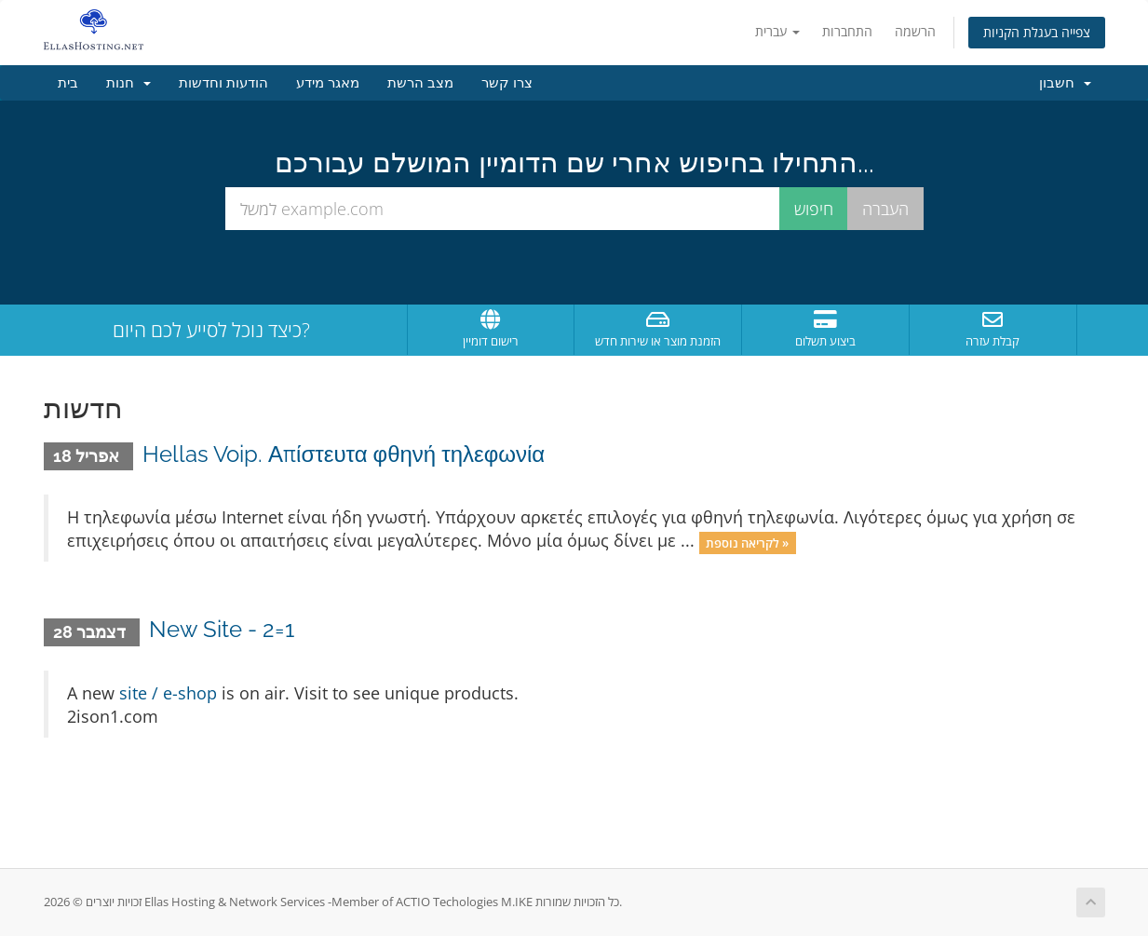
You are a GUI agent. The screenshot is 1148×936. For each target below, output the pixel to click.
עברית (777, 31)
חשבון (1065, 83)
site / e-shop (168, 693)
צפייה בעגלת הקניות (1036, 32)
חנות (128, 83)
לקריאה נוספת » (747, 542)
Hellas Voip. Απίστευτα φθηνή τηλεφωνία (343, 454)
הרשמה (915, 31)
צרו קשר (507, 83)
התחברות (847, 31)
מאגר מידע (327, 83)
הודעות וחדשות (223, 83)
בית (68, 83)
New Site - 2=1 (221, 629)
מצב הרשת (420, 83)
